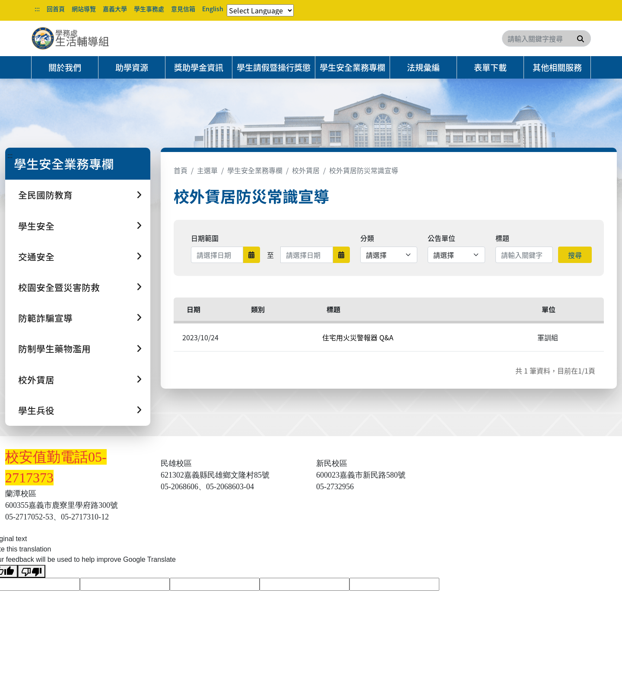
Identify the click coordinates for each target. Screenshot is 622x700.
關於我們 (64, 67)
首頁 (180, 170)
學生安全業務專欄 (352, 67)
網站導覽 (84, 8)
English (212, 8)
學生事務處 (149, 8)
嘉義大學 (115, 8)
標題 (502, 238)
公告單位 (441, 238)
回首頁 (56, 8)
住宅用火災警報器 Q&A (358, 337)
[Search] (546, 38)
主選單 (207, 170)
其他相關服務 (557, 67)
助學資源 (131, 67)
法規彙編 (423, 67)
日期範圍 (205, 238)
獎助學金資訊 (198, 67)
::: (37, 8)
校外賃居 (306, 170)
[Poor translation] (31, 571)
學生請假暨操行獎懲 (274, 67)
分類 (367, 238)
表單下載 (490, 67)
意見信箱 (183, 8)
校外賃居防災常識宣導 (363, 170)
